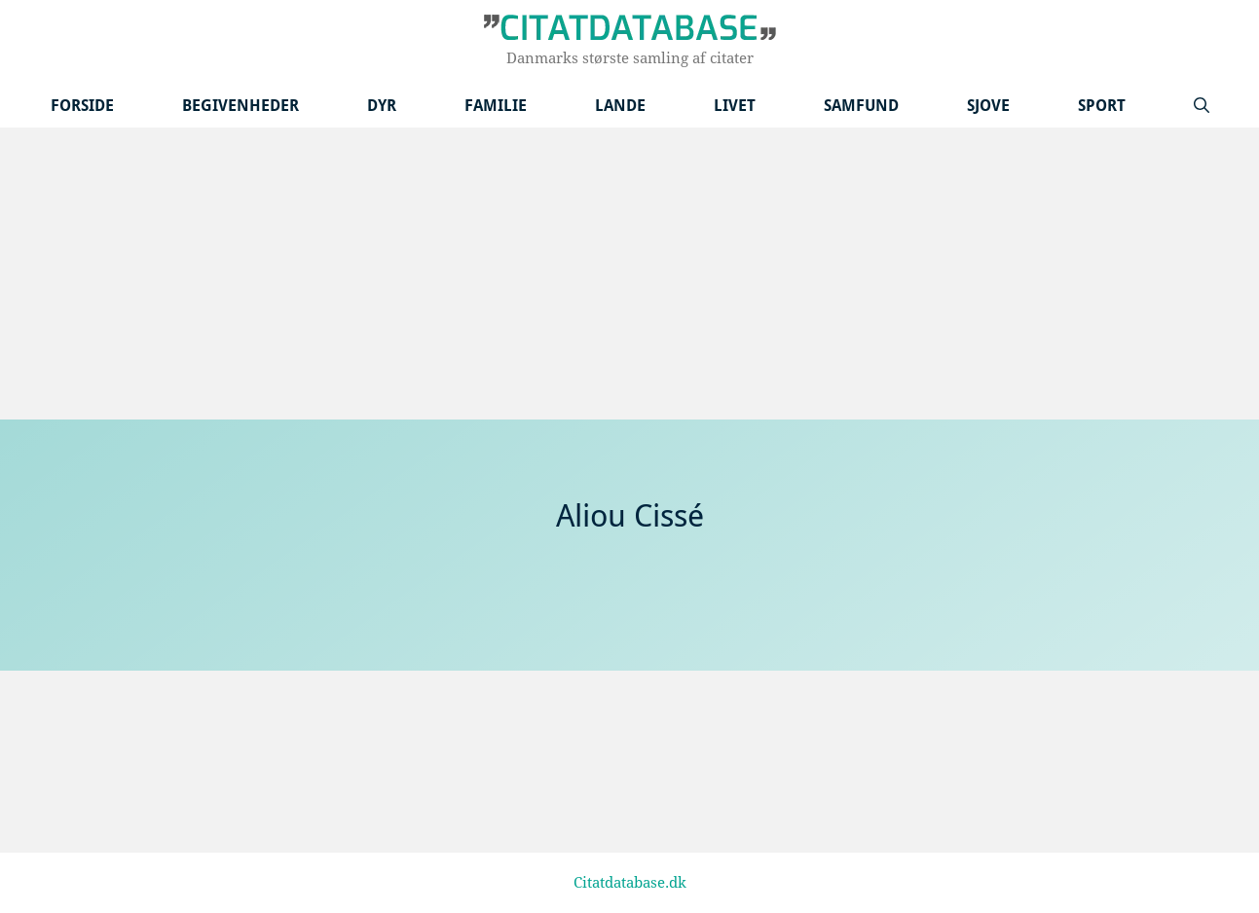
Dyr (381, 105)
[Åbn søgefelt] (1201, 106)
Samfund (861, 105)
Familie (495, 105)
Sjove (988, 105)
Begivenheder (240, 105)
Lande (620, 105)
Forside (82, 105)
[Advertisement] (630, 273)
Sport (1102, 105)
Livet (735, 105)
